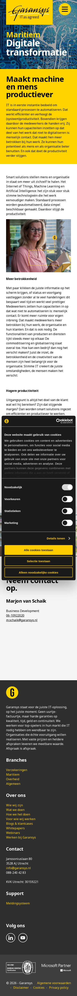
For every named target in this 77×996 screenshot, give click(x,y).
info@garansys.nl (18, 868)
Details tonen (56, 538)
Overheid (12, 779)
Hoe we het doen (18, 814)
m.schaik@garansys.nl (21, 620)
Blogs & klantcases (19, 823)
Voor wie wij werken (20, 819)
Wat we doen (15, 810)
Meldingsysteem (18, 903)
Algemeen (13, 784)
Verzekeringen (16, 770)
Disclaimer (21, 987)
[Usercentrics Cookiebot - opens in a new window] (56, 421)
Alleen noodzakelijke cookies (38, 572)
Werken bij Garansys (21, 837)
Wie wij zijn (14, 805)
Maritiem (12, 774)
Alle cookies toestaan (38, 549)
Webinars (13, 833)
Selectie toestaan (38, 561)
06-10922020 (15, 615)
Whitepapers (15, 828)
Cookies (38, 987)
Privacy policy (58, 987)
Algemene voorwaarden (54, 983)
